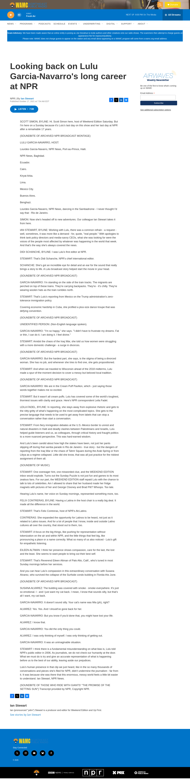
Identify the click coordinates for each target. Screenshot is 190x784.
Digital (110, 29)
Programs (26, 29)
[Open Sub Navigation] (16, 29)
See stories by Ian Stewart (25, 720)
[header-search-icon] (161, 7)
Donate (175, 7)
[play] (10, 20)
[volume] (19, 20)
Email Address (147, 99)
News (10, 29)
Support (126, 29)
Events (72, 29)
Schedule (59, 29)
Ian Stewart (27, 104)
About (141, 29)
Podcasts (45, 29)
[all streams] (173, 20)
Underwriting (91, 29)
